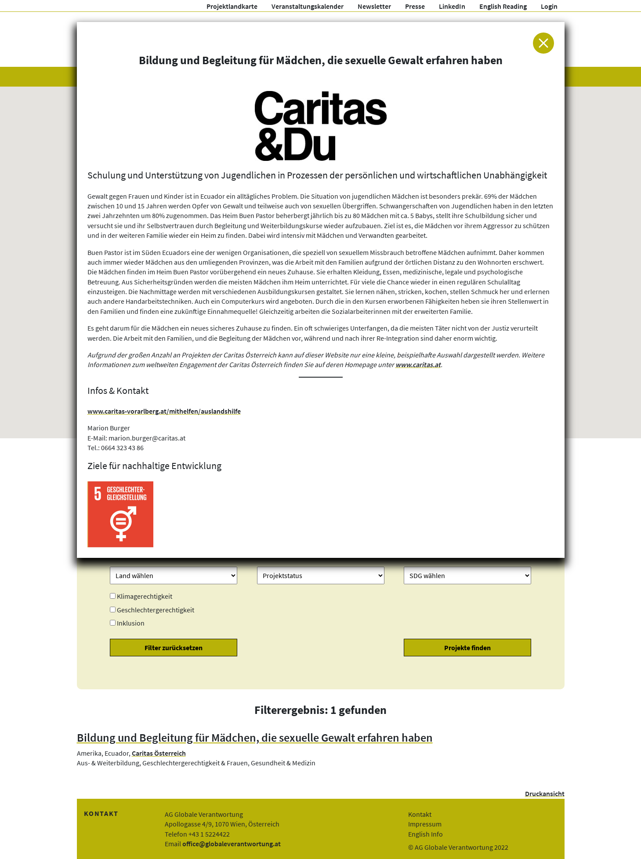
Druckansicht (545, 793)
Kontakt (419, 814)
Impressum (425, 823)
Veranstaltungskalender (308, 6)
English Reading (503, 6)
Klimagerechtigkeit (144, 596)
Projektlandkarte (231, 6)
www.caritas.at (418, 364)
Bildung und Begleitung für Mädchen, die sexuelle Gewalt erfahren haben (255, 738)
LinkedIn (452, 6)
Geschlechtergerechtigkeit (155, 609)
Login (549, 6)
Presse (415, 6)
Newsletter (374, 6)
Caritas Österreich (159, 753)
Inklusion (131, 623)
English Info (425, 834)
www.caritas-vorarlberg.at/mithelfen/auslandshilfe (164, 411)
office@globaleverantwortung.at (231, 843)
